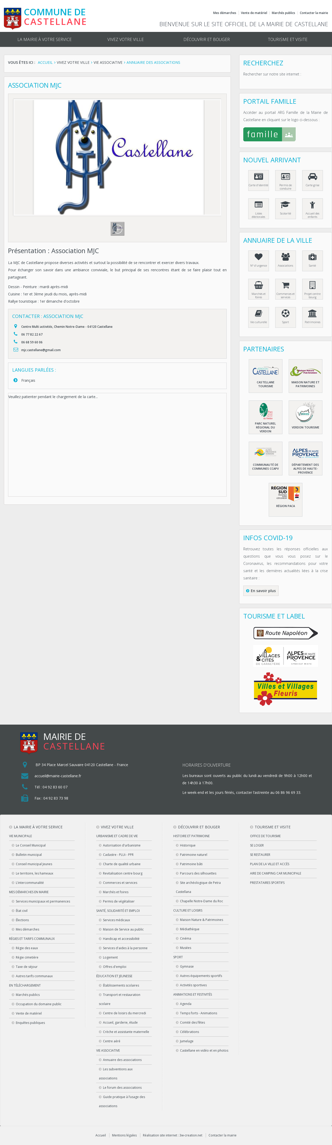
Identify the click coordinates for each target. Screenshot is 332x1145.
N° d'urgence (258, 265)
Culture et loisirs (187, 910)
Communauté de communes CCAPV (265, 466)
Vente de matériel (254, 13)
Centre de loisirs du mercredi (124, 1013)
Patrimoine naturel (193, 854)
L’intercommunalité (30, 882)
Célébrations (189, 1032)
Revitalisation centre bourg (122, 873)
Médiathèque (189, 929)
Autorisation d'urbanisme (122, 845)
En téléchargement (25, 985)
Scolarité (285, 213)
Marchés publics (283, 13)
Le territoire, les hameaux (34, 873)
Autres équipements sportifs (201, 976)
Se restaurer (260, 854)
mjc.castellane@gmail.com (41, 350)
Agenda (185, 1004)
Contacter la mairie (314, 13)
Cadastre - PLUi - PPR (118, 854)
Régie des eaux (27, 948)
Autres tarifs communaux (34, 976)
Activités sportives (193, 985)
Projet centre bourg (312, 295)
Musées (185, 948)
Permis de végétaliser (119, 901)
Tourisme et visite (287, 39)
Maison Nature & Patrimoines (201, 920)
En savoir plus (263, 590)
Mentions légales (124, 1135)
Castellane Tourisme (265, 384)
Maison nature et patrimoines (306, 384)
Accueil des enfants (312, 215)
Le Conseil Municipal (31, 845)
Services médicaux (116, 920)
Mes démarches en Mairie (29, 892)
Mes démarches (224, 13)
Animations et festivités (192, 994)
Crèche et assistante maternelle (126, 1032)
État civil (21, 910)
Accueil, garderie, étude (120, 1022)
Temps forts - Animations (198, 1013)
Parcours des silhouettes (198, 873)
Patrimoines (312, 322)
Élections (22, 920)
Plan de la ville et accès (269, 864)
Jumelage (186, 1041)
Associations (285, 265)
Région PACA (285, 506)
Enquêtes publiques (30, 1023)
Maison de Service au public (123, 929)
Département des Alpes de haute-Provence (305, 468)
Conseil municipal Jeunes (34, 864)
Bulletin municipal (29, 854)
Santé (312, 265)
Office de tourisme (265, 836)
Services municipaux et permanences (43, 901)
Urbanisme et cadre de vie (117, 836)
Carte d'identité (258, 185)
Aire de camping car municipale (275, 873)
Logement (110, 957)
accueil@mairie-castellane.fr (57, 775)
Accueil (100, 1135)
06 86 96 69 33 (287, 792)
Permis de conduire (285, 186)
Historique (188, 845)
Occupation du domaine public (38, 1004)
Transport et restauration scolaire (119, 999)
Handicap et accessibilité (121, 938)
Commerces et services (285, 295)
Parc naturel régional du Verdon (265, 427)
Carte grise (312, 185)
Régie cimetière (27, 957)
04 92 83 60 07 (55, 787)
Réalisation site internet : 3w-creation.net (172, 1135)
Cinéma (185, 938)
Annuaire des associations (122, 1060)
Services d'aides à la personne (125, 948)
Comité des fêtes (192, 1022)
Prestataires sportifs (267, 882)
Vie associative (108, 1050)
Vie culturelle (258, 322)
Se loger (257, 845)
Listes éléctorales (258, 215)
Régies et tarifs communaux (32, 938)
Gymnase (187, 966)
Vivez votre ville (125, 39)
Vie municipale (20, 836)
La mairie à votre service (44, 39)
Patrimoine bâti (191, 864)
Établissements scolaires (121, 985)
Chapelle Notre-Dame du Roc (201, 901)
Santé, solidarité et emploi (118, 910)
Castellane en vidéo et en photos (204, 1050)
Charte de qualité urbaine (122, 864)
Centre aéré (111, 1041)
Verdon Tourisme (305, 427)
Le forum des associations (122, 1087)
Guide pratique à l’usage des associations (122, 1101)
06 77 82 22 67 (32, 334)
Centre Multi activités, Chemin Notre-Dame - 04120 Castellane (67, 326)
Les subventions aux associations (116, 1073)
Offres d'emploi (114, 966)
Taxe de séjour (27, 966)
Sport (285, 322)
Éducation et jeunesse (114, 976)
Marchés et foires (259, 295)
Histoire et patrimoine (191, 836)
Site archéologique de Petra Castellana (198, 887)
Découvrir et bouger (206, 39)
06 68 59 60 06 (32, 342)
